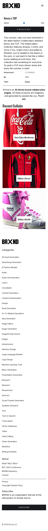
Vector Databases (9, 426)
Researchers (7, 390)
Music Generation (9, 370)
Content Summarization (11, 298)
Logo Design (7, 359)
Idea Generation (8, 318)
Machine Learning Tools (12, 365)
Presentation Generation (12, 375)
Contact (5, 475)
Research (6, 380)
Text (4, 411)
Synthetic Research (10, 406)
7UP (42, 23)
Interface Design (9, 349)
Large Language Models (12, 354)
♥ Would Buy (24, 29)
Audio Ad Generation (10, 278)
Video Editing (7, 436)
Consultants (7, 288)
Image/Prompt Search (11, 334)
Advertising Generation (11, 262)
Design (5, 303)
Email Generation (9, 308)
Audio (4, 272)
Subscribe (24, 507)
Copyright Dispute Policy (12, 485)
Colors (4, 283)
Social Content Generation (13, 400)
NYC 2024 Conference (11, 467)
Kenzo (6, 23)
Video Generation (9, 441)
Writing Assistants (9, 452)
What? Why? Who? (10, 463)
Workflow (6, 446)
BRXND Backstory (9, 471)
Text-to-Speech (9, 416)
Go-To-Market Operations (13, 313)
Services (5, 395)
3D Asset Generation (10, 257)
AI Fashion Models (9, 267)
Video (4, 431)
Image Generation (9, 329)
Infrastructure (7, 344)
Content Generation (10, 293)
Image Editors (7, 324)
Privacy (5, 481)
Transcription (7, 421)
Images (5, 339)
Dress (27, 82)
